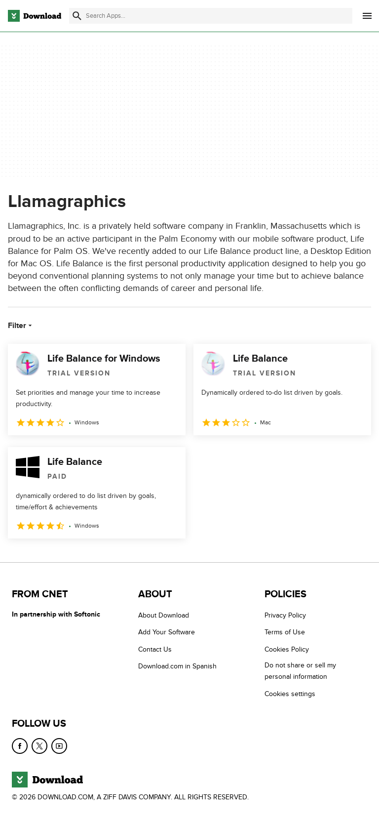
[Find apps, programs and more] (210, 16)
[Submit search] (77, 16)
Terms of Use (285, 632)
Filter (21, 326)
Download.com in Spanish (177, 666)
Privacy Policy (285, 615)
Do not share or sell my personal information (300, 671)
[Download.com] (34, 16)
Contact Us (155, 649)
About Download (163, 615)
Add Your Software (166, 632)
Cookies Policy (287, 649)
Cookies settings (290, 694)
